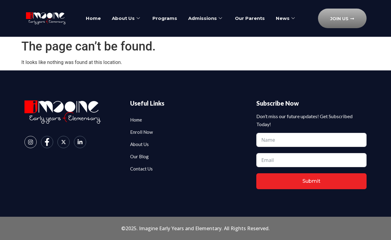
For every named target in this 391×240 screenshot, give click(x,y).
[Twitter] (63, 142)
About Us (141, 16)
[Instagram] (30, 142)
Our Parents (267, 16)
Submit (311, 181)
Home (107, 16)
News (190, 21)
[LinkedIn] (80, 142)
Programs (180, 16)
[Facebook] (47, 142)
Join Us (342, 18)
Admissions (222, 16)
